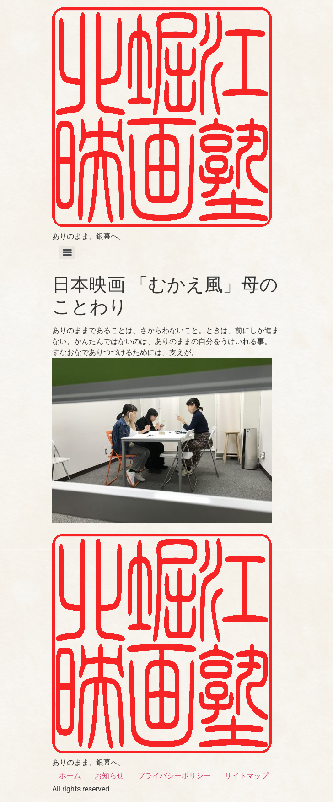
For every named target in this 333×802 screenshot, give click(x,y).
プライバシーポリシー (174, 775)
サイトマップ (247, 775)
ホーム (70, 775)
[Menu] (67, 252)
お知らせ (109, 775)
